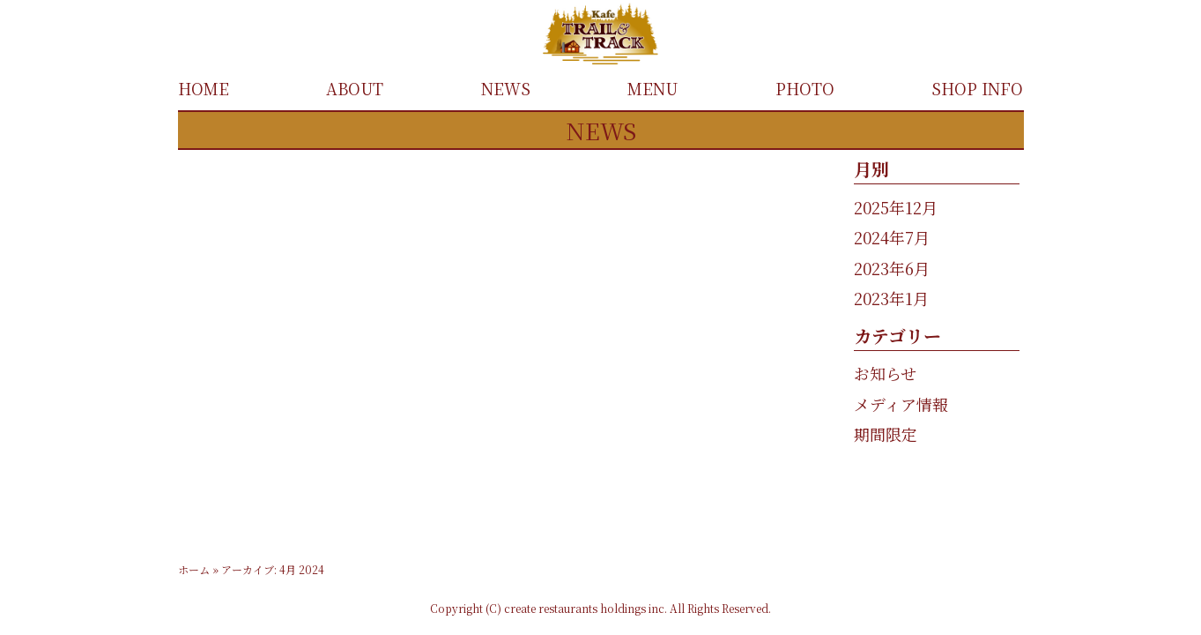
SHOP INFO (977, 88)
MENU (652, 88)
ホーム (194, 569)
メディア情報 (901, 403)
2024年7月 (892, 237)
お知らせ (885, 373)
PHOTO (804, 88)
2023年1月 (891, 298)
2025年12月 (896, 207)
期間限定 (885, 433)
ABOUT (354, 88)
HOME (203, 88)
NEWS (505, 88)
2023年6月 (892, 268)
